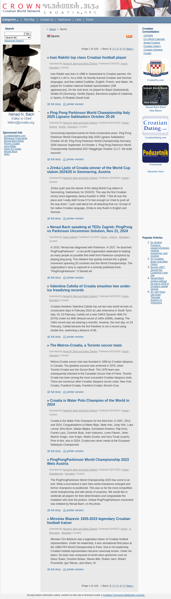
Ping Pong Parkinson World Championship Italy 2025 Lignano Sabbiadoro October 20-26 (88, 115)
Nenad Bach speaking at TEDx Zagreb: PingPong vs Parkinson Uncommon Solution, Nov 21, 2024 (89, 229)
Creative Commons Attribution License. (124, 595)
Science (53, 127)
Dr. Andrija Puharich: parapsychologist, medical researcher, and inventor (159, 249)
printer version (73, 104)
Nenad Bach (10, 151)
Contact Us (46, 19)
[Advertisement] (155, 207)
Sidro (7, 154)
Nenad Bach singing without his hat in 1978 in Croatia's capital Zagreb (159, 283)
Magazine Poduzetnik (15, 138)
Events (62, 127)
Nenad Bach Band (14, 140)
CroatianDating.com (14, 135)
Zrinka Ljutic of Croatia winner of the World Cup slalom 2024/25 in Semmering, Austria (88, 170)
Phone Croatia (11, 143)
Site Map (29, 19)
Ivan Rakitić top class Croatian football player (88, 57)
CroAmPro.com (155, 80)
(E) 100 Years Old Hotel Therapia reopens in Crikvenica (157, 297)
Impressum (64, 19)
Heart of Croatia (12, 148)
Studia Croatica (151, 42)
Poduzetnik (156, 164)
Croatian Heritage (152, 49)
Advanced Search (14, 40)
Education (54, 67)
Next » (130, 48)
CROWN (148, 35)
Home (52, 29)
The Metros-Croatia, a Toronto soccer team (86, 345)
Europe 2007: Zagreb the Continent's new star (159, 271)
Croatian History (152, 46)
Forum (90, 19)
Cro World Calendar (154, 39)
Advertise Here (156, 171)
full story (54, 104)
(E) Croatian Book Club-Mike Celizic (159, 261)
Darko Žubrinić (70, 237)
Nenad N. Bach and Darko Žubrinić (80, 63)
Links (78, 19)
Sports (124, 63)
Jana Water (10, 146)
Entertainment (56, 474)
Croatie (147, 53)
